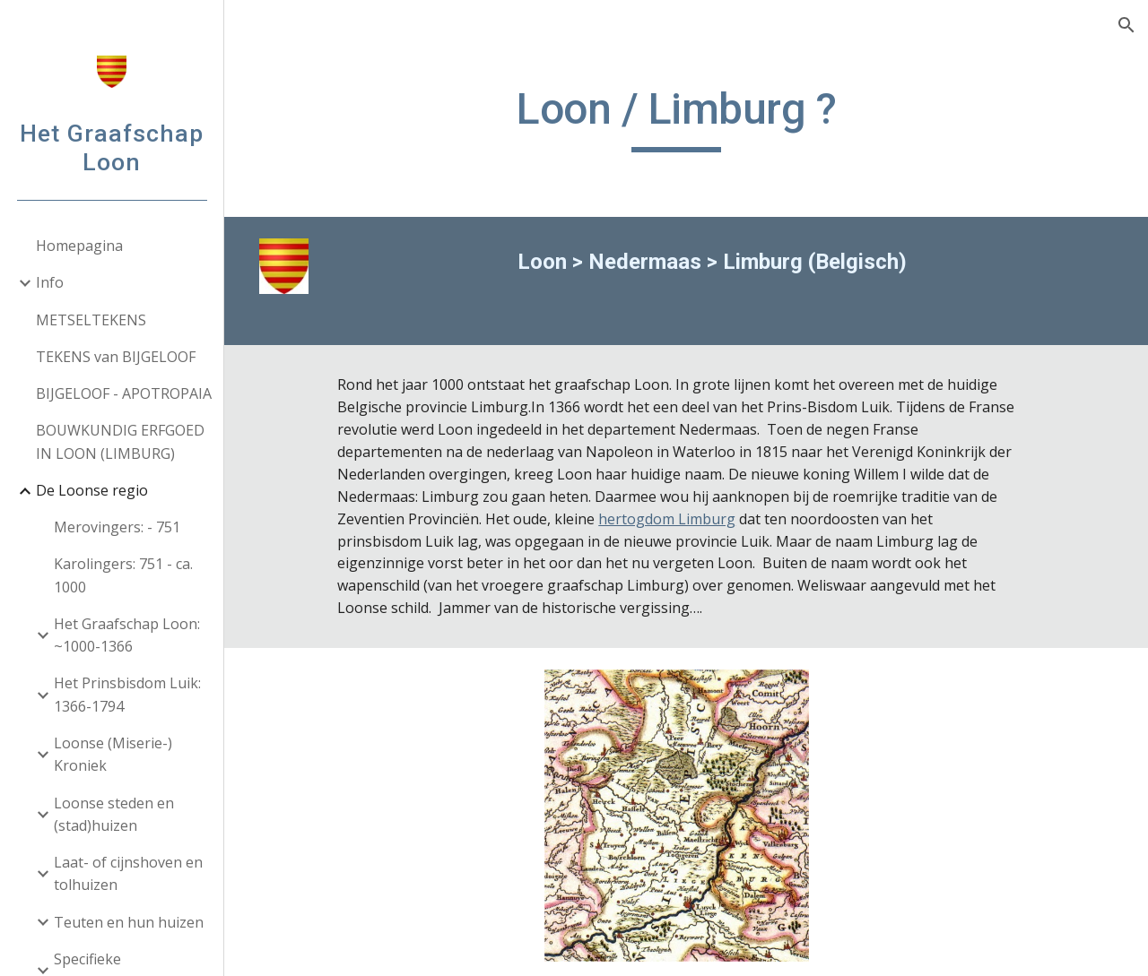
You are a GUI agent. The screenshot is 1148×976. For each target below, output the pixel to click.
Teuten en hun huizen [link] (129, 922)
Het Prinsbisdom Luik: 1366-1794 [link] (127, 694)
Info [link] (50, 282)
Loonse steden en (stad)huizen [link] (114, 814)
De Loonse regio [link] (92, 490)
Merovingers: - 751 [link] (117, 527)
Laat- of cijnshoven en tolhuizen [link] (128, 873)
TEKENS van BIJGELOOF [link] (116, 357)
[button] (1126, 25)
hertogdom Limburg (704, 519)
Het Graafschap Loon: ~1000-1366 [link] (127, 635)
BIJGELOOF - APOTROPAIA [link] (124, 393)
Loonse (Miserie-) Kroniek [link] (113, 754)
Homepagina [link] (79, 245)
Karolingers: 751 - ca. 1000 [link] (123, 575)
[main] (686, 117)
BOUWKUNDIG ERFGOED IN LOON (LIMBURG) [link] (120, 441)
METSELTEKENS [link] (91, 320)
